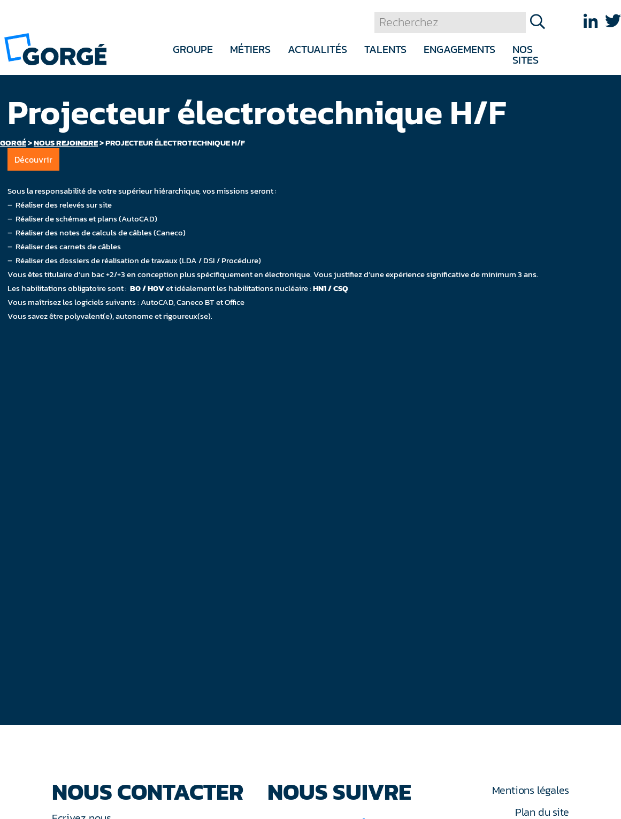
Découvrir (33, 159)
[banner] (55, 48)
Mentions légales (530, 790)
